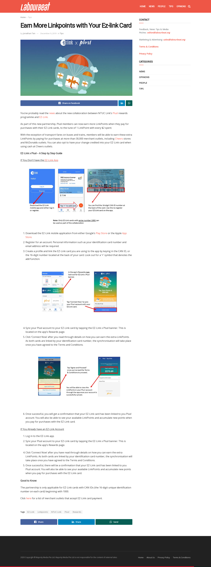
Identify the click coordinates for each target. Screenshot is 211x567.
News (152, 6)
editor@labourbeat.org (158, 32)
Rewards (77, 512)
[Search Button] (189, 6)
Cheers (119, 138)
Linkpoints (43, 512)
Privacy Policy (164, 557)
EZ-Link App (51, 160)
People (161, 6)
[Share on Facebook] (69, 103)
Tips (171, 6)
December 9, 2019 (48, 33)
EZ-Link (43, 117)
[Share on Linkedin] (121, 103)
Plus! (115, 113)
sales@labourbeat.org (174, 39)
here (28, 498)
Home (143, 6)
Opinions (181, 6)
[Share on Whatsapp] (129, 103)
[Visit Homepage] (35, 6)
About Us (151, 557)
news (52, 113)
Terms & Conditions (182, 557)
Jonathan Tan (29, 33)
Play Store (101, 233)
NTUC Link (56, 512)
